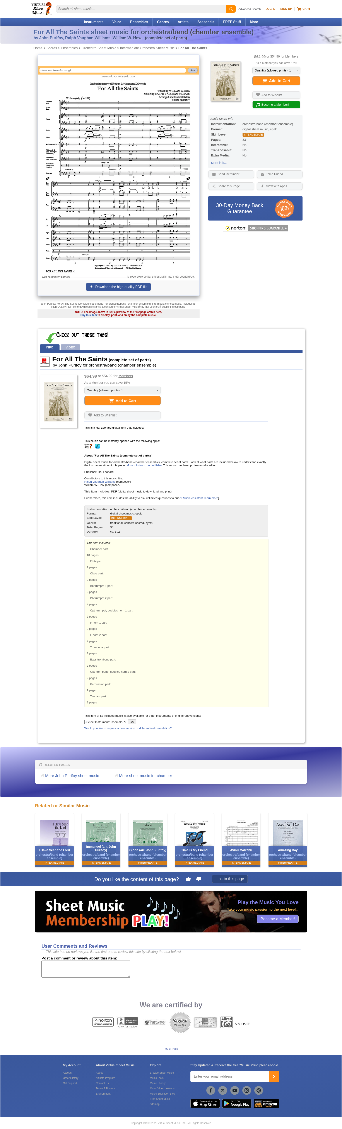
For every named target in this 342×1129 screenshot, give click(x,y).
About (99, 1072)
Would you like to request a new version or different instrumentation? (128, 728)
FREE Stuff (232, 22)
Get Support (70, 1083)
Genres (163, 22)
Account (67, 1072)
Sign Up (286, 8)
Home (38, 48)
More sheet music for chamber (145, 776)
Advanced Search (249, 9)
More (254, 22)
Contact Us (102, 1083)
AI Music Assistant (191, 498)
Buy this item (88, 315)
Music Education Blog (162, 1093)
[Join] (274, 1076)
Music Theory (158, 1083)
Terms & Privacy (105, 1088)
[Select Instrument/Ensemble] (105, 722)
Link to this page (229, 879)
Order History (70, 1078)
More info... (219, 163)
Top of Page (171, 1048)
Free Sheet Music (160, 1098)
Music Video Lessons (162, 1088)
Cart (303, 9)
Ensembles (139, 22)
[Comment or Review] (85, 969)
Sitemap (154, 1104)
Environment (103, 1093)
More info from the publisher (144, 465)
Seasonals (205, 22)
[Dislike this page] (198, 880)
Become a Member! (278, 919)
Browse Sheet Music (162, 1072)
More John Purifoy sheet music (72, 776)
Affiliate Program (105, 1078)
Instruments (93, 22)
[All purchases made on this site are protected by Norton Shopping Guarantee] (255, 230)
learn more (211, 498)
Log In (270, 8)
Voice (116, 22)
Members (291, 56)
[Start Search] (231, 9)
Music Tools (156, 1078)
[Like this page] (188, 880)
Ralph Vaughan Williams (100, 481)
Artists (183, 22)
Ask (192, 70)
